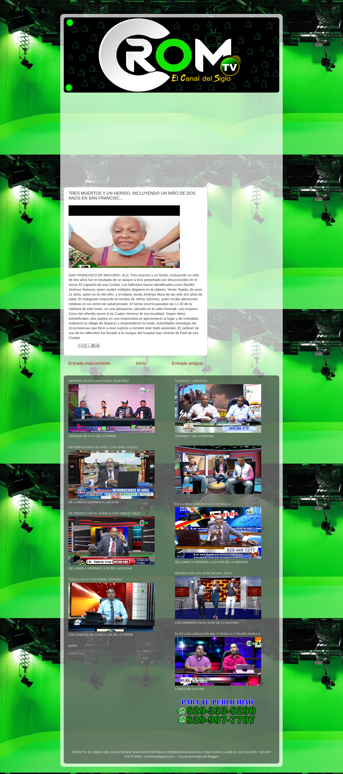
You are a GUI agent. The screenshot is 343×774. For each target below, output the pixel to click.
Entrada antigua (187, 363)
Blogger (212, 756)
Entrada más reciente (89, 363)
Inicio (141, 363)
